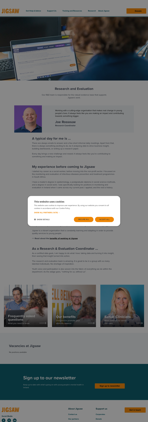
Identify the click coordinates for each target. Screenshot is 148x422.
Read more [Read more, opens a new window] (75, 208)
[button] (74, 212)
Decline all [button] (83, 219)
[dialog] (74, 211)
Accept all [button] (104, 219)
